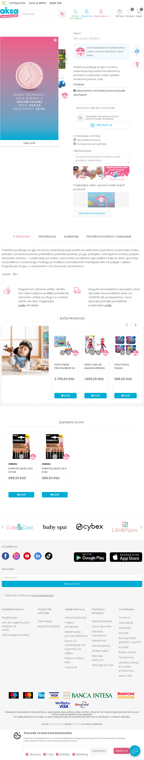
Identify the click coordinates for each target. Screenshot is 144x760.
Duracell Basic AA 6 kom (54, 500)
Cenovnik (71, 697)
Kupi (65, 426)
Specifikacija (47, 267)
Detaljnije (78, 114)
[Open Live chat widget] (134, 750)
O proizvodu (21, 267)
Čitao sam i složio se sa (29, 625)
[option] (66, 394)
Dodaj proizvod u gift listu (90, 174)
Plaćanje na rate (102, 695)
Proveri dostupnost (92, 243)
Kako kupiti (45, 651)
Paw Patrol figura (121, 396)
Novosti (123, 663)
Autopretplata (101, 676)
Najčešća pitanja (49, 656)
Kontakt (124, 677)
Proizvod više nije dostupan (95, 138)
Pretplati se (101, 154)
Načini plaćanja (102, 651)
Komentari (71, 267)
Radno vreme (127, 682)
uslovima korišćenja (43, 625)
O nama (124, 648)
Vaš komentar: (82, 181)
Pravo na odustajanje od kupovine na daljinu (75, 677)
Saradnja (125, 658)
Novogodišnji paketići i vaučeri (130, 670)
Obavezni (35, 754)
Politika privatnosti (72, 655)
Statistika (64, 754)
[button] (43, 14)
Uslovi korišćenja (75, 648)
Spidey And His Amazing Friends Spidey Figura (94, 398)
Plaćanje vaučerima (99, 663)
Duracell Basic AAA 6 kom (20, 500)
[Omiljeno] (130, 12)
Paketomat (99, 671)
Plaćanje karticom (98, 688)
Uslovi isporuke (101, 656)
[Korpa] (138, 13)
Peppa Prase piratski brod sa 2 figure (64, 398)
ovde (21, 335)
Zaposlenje (126, 653)
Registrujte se (101, 16)
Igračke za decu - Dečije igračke (62, 37)
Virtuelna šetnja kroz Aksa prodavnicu (129, 697)
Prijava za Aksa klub (74, 690)
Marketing (82, 754)
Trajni (50, 754)
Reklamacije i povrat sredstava (76, 664)
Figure (86, 37)
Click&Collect (100, 681)
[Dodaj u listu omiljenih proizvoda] (21, 486)
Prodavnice (126, 687)
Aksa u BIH (125, 706)
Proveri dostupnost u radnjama (109, 267)
